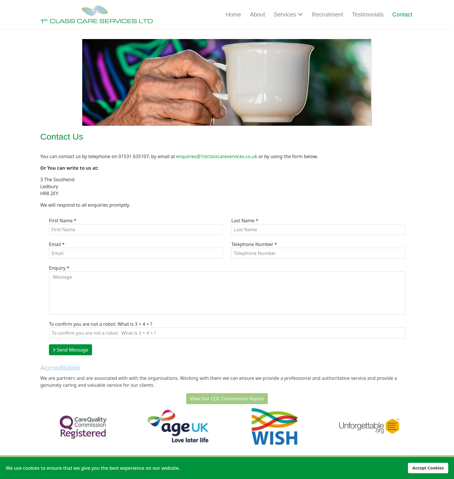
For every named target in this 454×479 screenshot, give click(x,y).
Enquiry (59, 268)
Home (233, 14)
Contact (402, 14)
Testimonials (368, 14)
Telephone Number (254, 244)
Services (285, 14)
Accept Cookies (428, 468)
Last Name (244, 220)
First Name (62, 220)
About (257, 14)
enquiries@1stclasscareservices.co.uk (216, 156)
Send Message (70, 350)
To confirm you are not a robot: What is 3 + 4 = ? (100, 324)
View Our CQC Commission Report (227, 398)
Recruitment (327, 14)
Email (57, 244)
